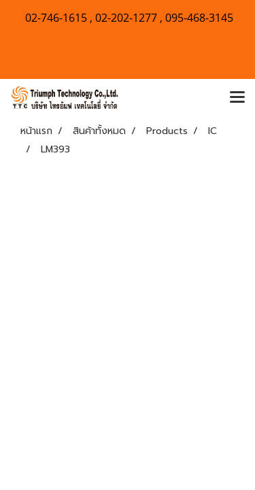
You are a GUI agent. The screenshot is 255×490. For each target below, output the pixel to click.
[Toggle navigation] (237, 98)
